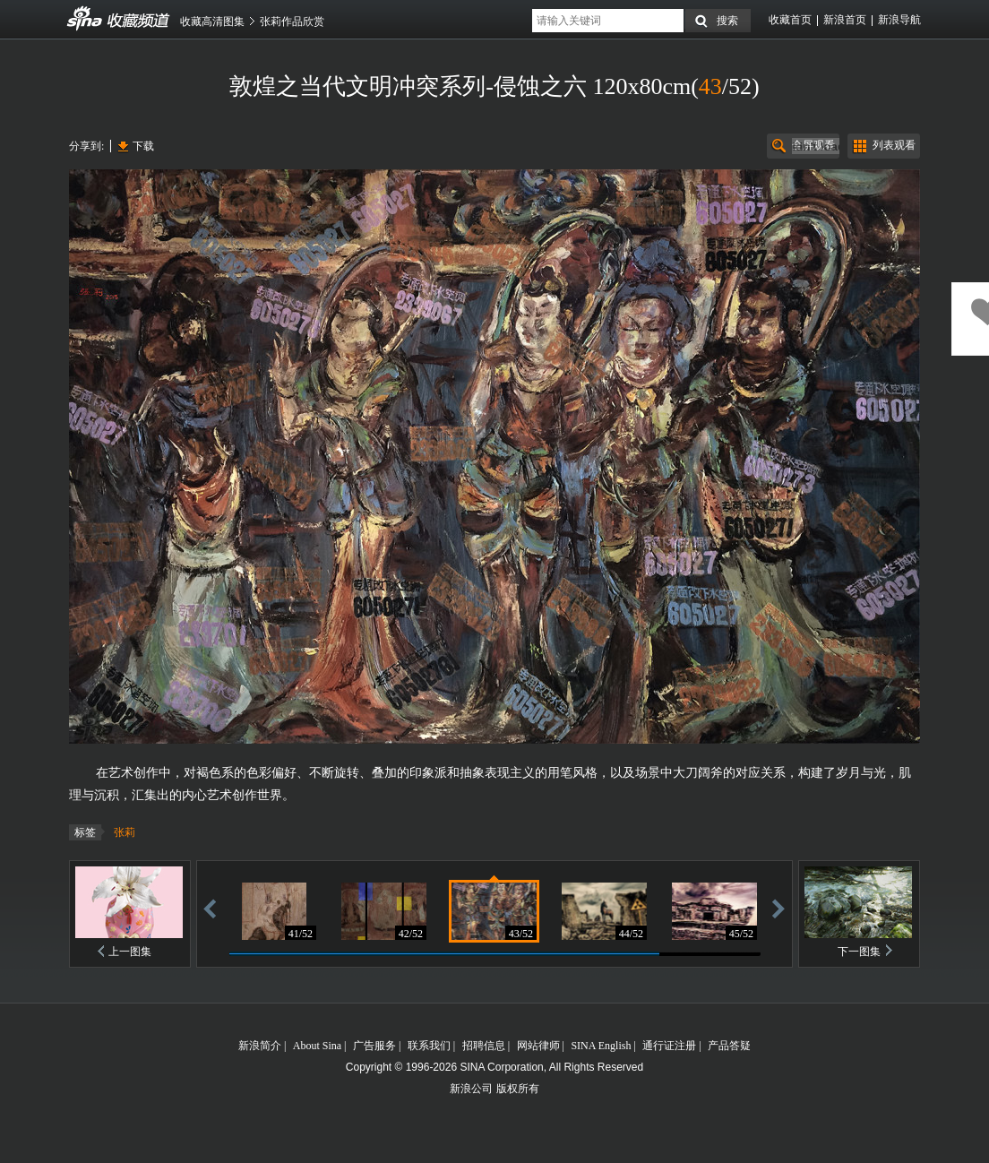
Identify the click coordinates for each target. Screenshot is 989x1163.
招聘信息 (483, 1045)
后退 (210, 908)
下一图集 (859, 951)
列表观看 (894, 145)
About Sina (317, 1045)
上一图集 (129, 951)
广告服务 (374, 1045)
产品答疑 (729, 1045)
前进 (778, 908)
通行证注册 (669, 1045)
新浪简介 (259, 1045)
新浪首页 (844, 19)
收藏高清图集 (212, 21)
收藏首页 (790, 19)
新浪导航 (899, 19)
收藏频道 (85, 19)
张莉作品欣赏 (292, 21)
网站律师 (538, 1045)
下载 (143, 146)
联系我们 (429, 1045)
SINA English (601, 1045)
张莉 (124, 832)
